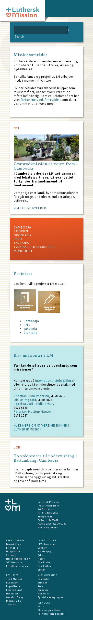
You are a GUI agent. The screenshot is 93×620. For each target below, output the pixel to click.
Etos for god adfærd (49, 610)
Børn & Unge (13, 544)
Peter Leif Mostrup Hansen (33, 412)
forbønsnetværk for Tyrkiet (40, 100)
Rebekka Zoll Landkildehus (33, 404)
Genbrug (11, 555)
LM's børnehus (46, 544)
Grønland (22, 235)
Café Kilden (44, 562)
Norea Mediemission (18, 558)
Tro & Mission (14, 579)
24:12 (41, 606)
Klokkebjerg (44, 551)
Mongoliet (23, 250)
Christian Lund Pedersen (31, 396)
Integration (13, 551)
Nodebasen (12, 593)
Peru (18, 239)
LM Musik (12, 547)
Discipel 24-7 (13, 600)
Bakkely (42, 547)
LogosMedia (13, 586)
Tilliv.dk (11, 604)
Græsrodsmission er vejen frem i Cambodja (46, 166)
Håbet (41, 558)
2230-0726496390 (56, 523)
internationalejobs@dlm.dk (55, 381)
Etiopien (21, 231)
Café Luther (44, 566)
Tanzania (21, 243)
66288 (54, 527)
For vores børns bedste (51, 613)
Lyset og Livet (14, 589)
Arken (41, 555)
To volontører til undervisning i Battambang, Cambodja (45, 458)
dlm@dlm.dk (45, 516)
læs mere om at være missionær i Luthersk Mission (41, 427)
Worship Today (14, 597)
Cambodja (22, 227)
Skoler (41, 569)
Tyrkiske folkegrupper (34, 247)
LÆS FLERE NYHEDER (30, 208)
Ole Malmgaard (25, 400)
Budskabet (12, 582)
